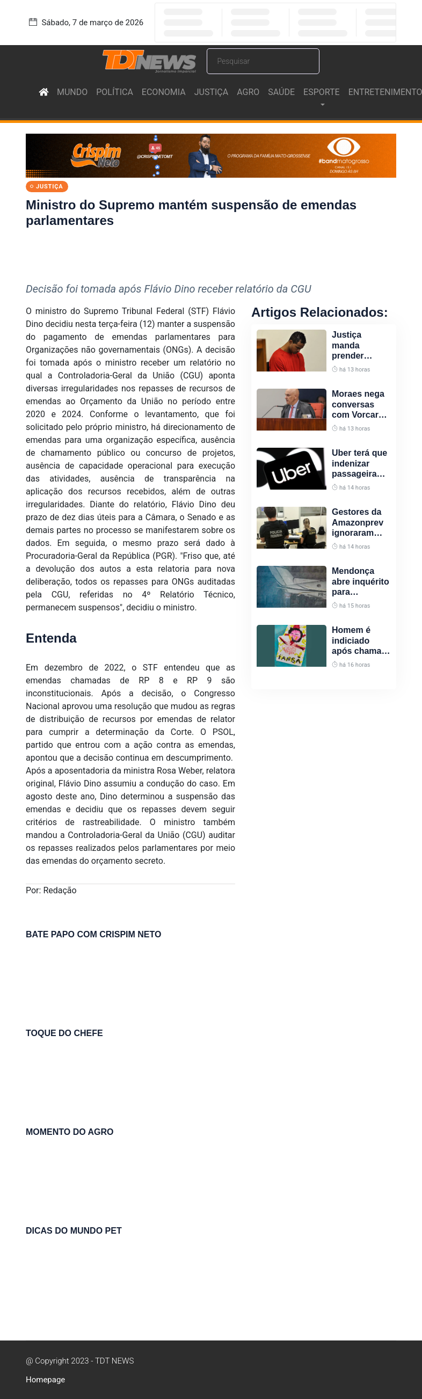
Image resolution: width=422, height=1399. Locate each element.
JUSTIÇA (211, 92)
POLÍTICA (114, 92)
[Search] (263, 61)
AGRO (248, 92)
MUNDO (72, 92)
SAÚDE (281, 92)
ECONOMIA (164, 92)
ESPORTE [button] (321, 92)
